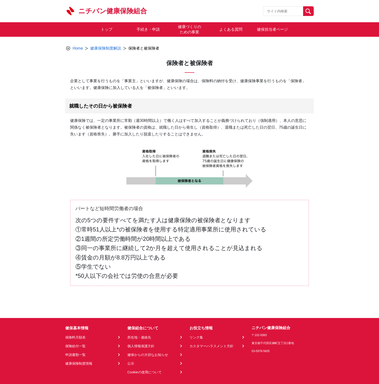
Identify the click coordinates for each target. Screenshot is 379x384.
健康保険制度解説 (105, 48)
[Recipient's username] (283, 11)
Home (78, 48)
